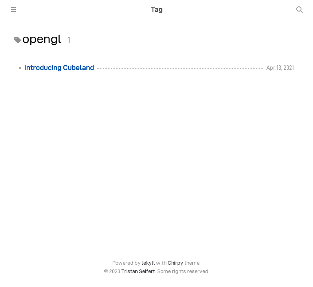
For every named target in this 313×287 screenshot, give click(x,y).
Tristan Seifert (138, 271)
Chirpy (175, 262)
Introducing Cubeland (59, 67)
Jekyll (148, 262)
